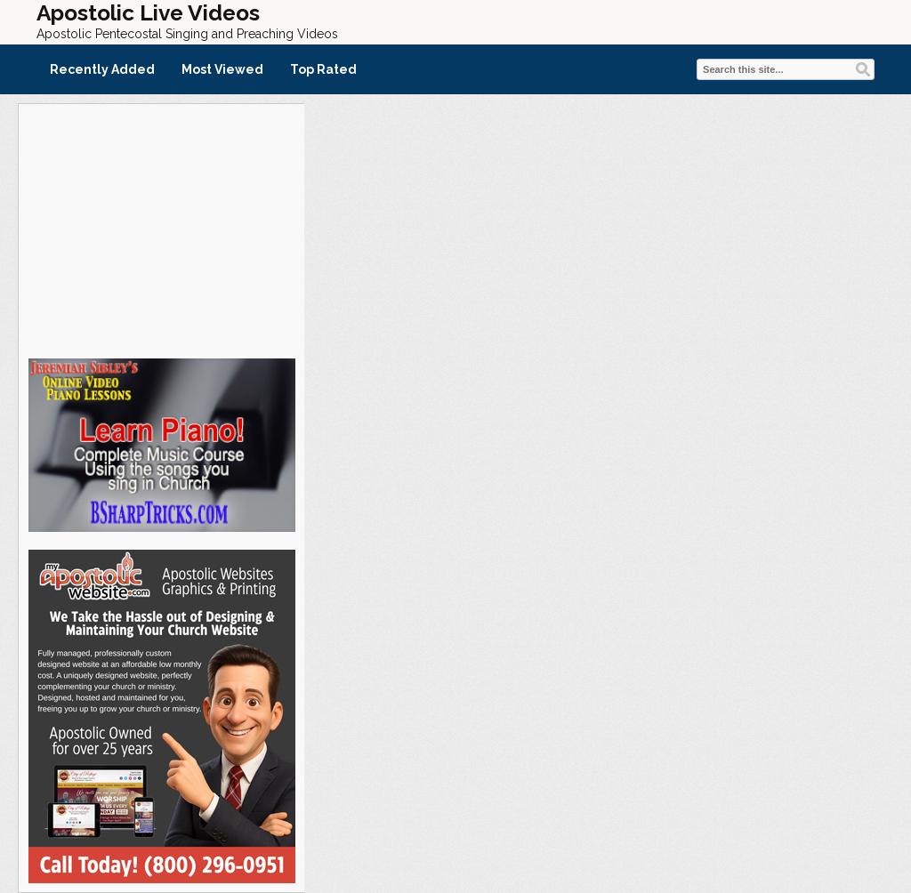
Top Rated (323, 69)
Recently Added (102, 69)
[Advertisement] (161, 228)
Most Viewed (222, 69)
